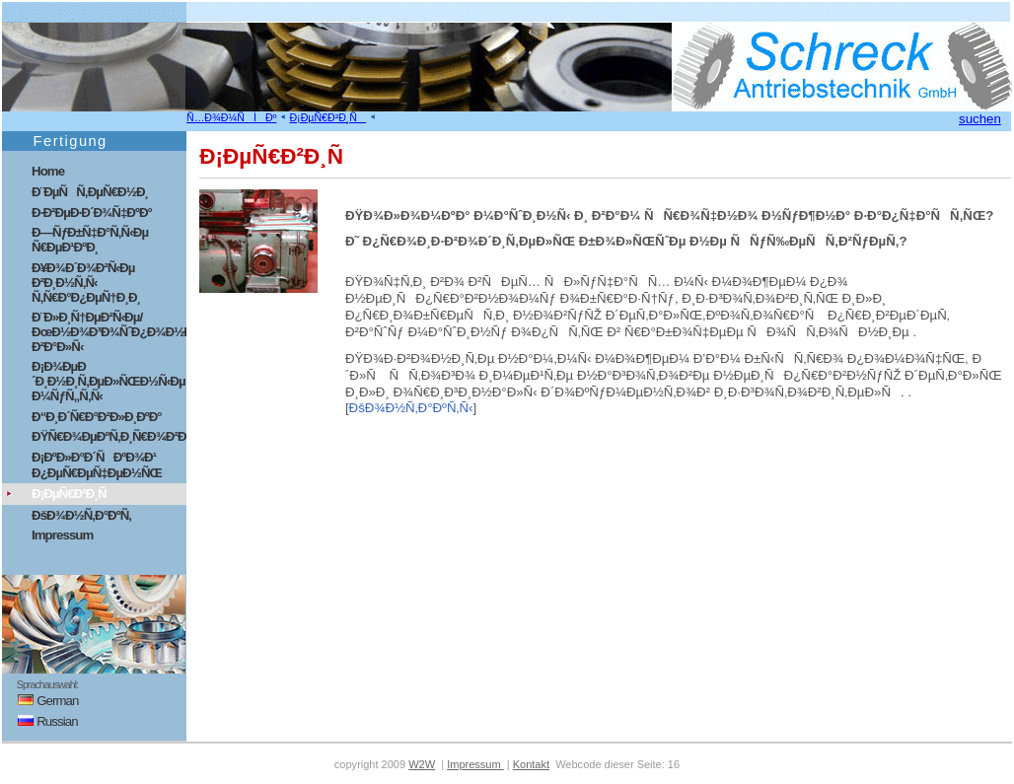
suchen (980, 118)
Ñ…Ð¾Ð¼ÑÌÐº (231, 117)
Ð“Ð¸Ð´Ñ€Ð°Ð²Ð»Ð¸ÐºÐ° (97, 416)
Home (48, 171)
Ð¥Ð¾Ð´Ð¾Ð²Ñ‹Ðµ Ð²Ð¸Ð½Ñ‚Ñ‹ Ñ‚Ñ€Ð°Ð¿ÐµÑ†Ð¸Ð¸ (86, 282)
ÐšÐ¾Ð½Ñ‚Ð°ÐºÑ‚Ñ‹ (411, 407)
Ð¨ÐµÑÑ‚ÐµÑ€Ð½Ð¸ (90, 191)
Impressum (62, 535)
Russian (41, 721)
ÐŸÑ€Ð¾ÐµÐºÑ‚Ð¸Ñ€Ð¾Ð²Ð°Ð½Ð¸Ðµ (109, 436)
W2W (421, 764)
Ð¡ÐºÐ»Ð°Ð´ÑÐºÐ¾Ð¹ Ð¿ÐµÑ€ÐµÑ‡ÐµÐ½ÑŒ (97, 465)
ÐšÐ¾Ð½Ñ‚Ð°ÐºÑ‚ (81, 515)
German (42, 700)
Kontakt (531, 764)
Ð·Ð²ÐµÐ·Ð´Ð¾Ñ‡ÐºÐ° (92, 212)
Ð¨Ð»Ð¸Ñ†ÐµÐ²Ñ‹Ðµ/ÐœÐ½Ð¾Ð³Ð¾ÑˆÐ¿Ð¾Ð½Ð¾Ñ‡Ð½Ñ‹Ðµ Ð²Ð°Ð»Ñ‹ (109, 332)
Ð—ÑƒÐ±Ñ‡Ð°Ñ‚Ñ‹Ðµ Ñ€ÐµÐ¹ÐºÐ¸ (90, 239)
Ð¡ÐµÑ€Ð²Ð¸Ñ (327, 117)
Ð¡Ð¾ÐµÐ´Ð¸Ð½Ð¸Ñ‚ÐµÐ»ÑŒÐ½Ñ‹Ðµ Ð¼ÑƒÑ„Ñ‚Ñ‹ (108, 381)
